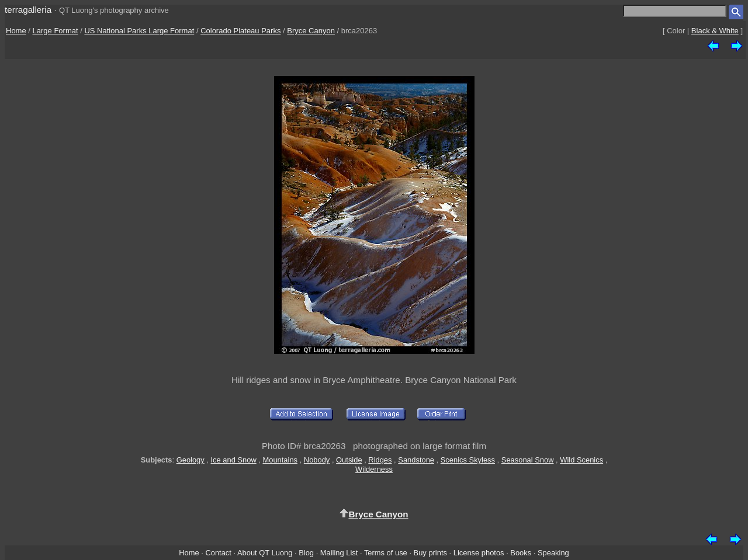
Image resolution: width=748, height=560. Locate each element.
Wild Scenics (581, 459)
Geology (190, 459)
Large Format (55, 30)
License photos (478, 552)
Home (16, 30)
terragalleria (28, 10)
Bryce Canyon (311, 30)
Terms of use (385, 552)
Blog (306, 552)
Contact (218, 552)
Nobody (317, 459)
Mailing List (339, 552)
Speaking (553, 552)
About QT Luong (264, 552)
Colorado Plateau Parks (240, 30)
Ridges (380, 459)
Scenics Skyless (468, 459)
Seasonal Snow (527, 459)
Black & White (715, 30)
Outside (349, 459)
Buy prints (430, 552)
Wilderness (374, 469)
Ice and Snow (234, 459)
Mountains (280, 459)
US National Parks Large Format (139, 30)
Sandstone (416, 459)
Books (520, 552)
